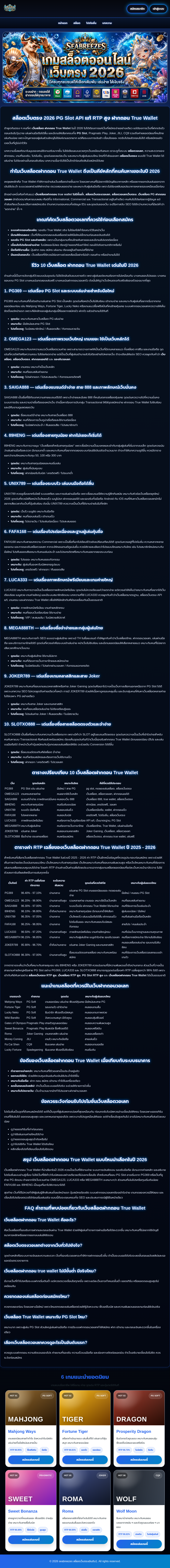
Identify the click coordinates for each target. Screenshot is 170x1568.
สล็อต (76, 23)
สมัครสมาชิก (137, 8)
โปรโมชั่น (91, 23)
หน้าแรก (63, 23)
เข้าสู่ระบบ (158, 8)
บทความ (107, 23)
